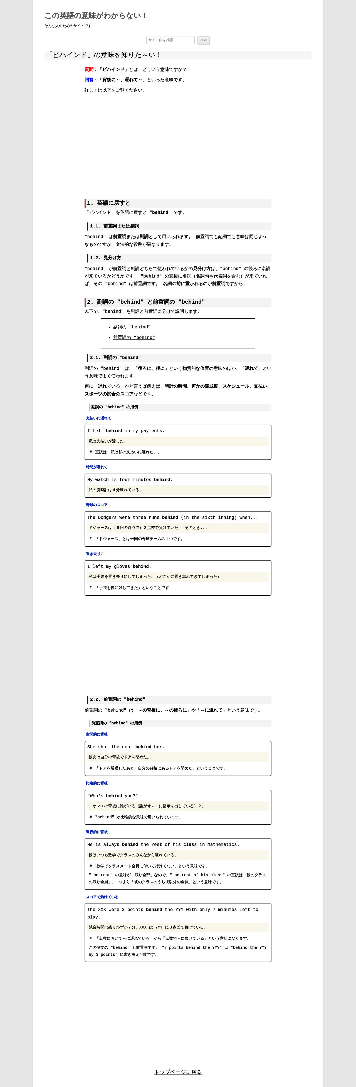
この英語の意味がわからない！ (96, 16)
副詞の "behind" (131, 327)
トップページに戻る (178, 1071)
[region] (178, 142)
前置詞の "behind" (134, 338)
